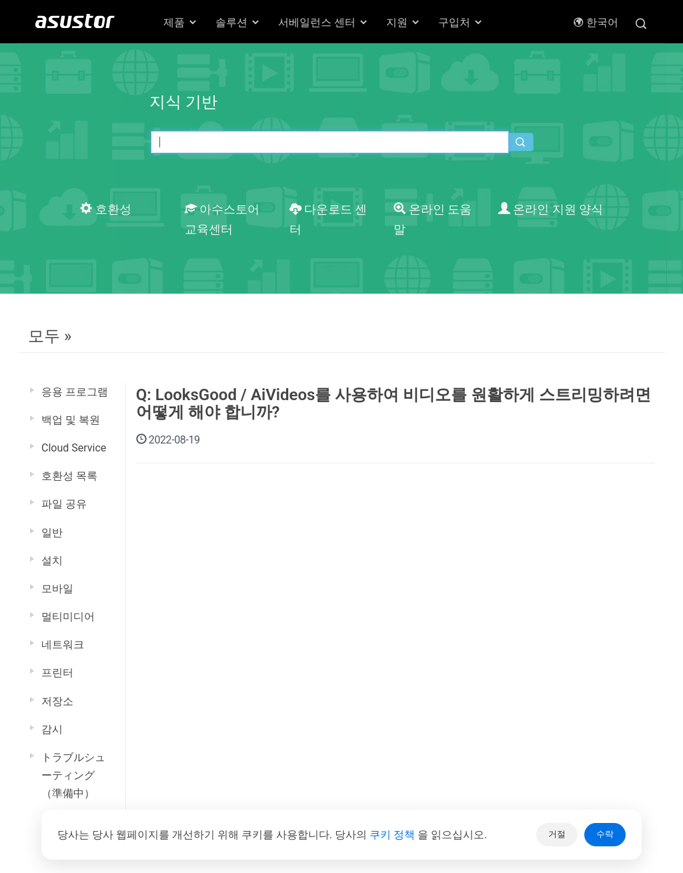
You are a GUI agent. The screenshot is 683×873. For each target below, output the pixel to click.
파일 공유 (64, 504)
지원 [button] (403, 22)
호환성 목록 (69, 476)
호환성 (105, 209)
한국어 (595, 22)
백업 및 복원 (70, 419)
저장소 (57, 701)
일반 (52, 532)
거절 (557, 834)
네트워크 (62, 644)
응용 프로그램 (74, 391)
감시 (52, 729)
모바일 (57, 588)
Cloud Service (73, 448)
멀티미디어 (68, 616)
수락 (605, 834)
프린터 (57, 672)
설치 (52, 560)
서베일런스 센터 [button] (323, 22)
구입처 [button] (461, 22)
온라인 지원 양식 (550, 209)
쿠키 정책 (394, 834)
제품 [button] (180, 22)
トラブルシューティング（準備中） (73, 775)
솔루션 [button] (238, 22)
